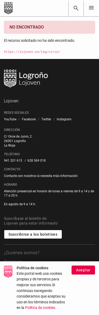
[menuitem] (10, 119)
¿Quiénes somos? (22, 252)
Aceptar (83, 271)
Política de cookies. (40, 309)
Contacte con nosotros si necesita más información (41, 176)
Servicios (13, 261)
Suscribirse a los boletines (33, 234)
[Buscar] (76, 8)
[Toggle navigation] (91, 8)
